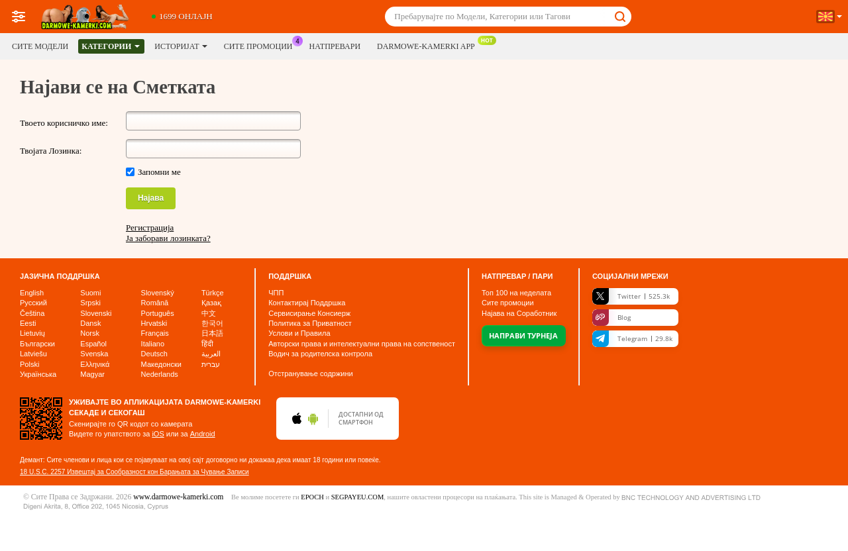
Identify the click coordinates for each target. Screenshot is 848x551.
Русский (33, 303)
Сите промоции (261, 45)
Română (155, 303)
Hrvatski (154, 323)
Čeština (32, 313)
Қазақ (211, 303)
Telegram (632, 338)
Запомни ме (159, 172)
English (32, 293)
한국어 (212, 323)
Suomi (90, 293)
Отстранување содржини (310, 373)
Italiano (152, 344)
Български (37, 344)
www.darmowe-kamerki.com (178, 497)
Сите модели (40, 46)
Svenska (94, 354)
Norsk (89, 333)
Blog (611, 317)
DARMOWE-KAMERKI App (429, 45)
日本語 (212, 333)
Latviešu (33, 354)
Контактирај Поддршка (306, 303)
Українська (38, 374)
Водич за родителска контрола (320, 354)
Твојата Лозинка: (50, 151)
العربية (211, 354)
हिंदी (207, 344)
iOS (158, 434)
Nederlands (159, 374)
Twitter (631, 296)
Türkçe (212, 293)
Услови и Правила (299, 333)
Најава (151, 198)
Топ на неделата (516, 293)
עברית (210, 364)
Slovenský (157, 293)
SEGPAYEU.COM (357, 497)
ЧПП (276, 293)
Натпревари (335, 46)
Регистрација (150, 227)
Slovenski (95, 313)
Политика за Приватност (310, 323)
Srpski (90, 303)
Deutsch (154, 354)
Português (157, 313)
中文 (208, 313)
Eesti (28, 323)
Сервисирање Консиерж (309, 313)
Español (93, 344)
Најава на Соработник (519, 313)
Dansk (90, 323)
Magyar (92, 374)
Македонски (161, 364)
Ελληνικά (94, 364)
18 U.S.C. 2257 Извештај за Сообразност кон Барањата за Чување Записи (134, 472)
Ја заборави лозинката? (168, 238)
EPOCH (312, 497)
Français (155, 333)
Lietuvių (32, 333)
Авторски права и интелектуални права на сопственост (361, 344)
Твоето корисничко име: (64, 123)
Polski (29, 364)
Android (202, 434)
